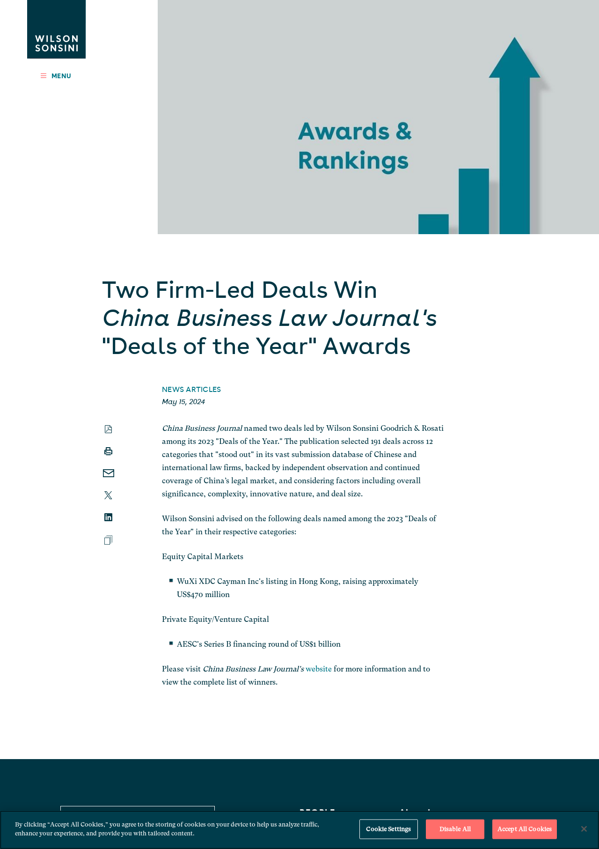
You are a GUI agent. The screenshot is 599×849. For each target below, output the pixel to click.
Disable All (455, 829)
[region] (299, 830)
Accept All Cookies (524, 829)
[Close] (584, 829)
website (319, 668)
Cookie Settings (388, 829)
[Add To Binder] (108, 540)
